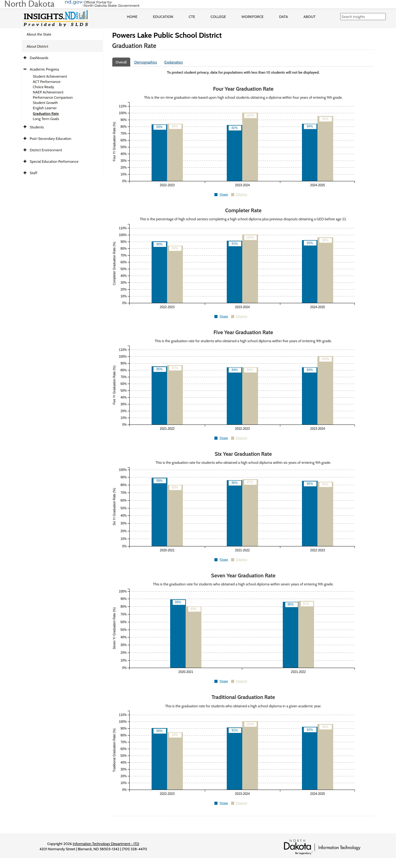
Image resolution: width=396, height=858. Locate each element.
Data (283, 16)
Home (132, 16)
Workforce (252, 16)
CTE (192, 16)
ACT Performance (46, 81)
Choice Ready (43, 86)
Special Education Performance (54, 161)
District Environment (46, 150)
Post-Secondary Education (50, 138)
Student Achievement (50, 76)
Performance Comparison (53, 97)
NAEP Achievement (48, 92)
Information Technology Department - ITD (106, 843)
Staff (33, 172)
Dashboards (39, 57)
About (309, 16)
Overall (121, 62)
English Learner (45, 108)
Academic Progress (44, 69)
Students (37, 127)
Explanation (173, 62)
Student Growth (45, 102)
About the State (39, 34)
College (218, 16)
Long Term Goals (46, 118)
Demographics (145, 62)
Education (163, 16)
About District (37, 46)
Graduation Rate (46, 113)
